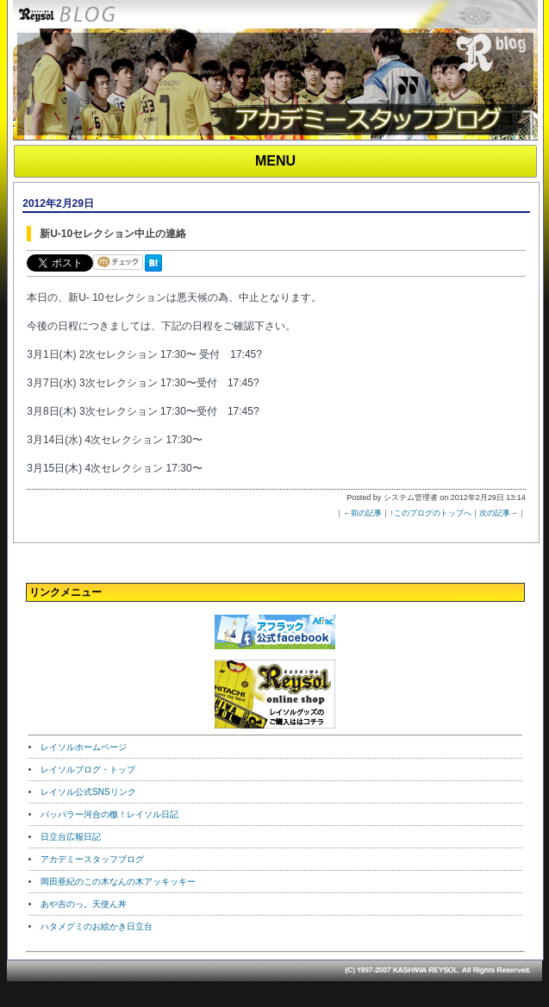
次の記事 (494, 513)
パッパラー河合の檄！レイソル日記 (109, 814)
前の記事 (366, 513)
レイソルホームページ (84, 747)
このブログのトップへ (432, 513)
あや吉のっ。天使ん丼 (84, 904)
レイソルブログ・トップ (88, 769)
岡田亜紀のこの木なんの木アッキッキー (118, 881)
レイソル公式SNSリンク (88, 792)
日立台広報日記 (71, 836)
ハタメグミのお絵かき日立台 (97, 926)
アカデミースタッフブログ (92, 859)
